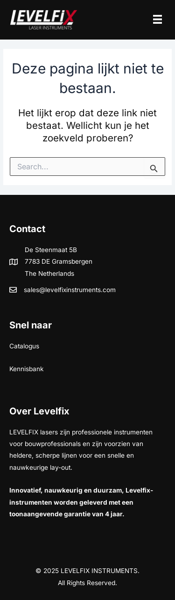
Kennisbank (26, 369)
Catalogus (24, 346)
